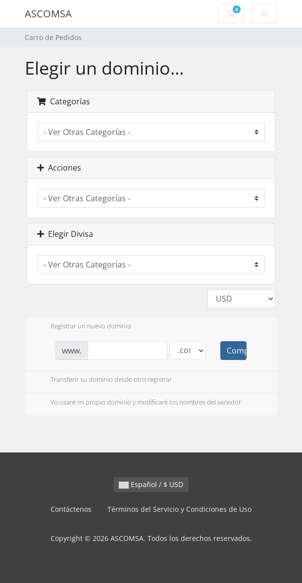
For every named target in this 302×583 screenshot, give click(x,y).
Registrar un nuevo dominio (83, 326)
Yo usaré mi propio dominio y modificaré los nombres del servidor (138, 403)
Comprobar (237, 350)
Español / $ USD (151, 484)
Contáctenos (71, 509)
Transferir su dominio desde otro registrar (103, 380)
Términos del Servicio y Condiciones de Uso (179, 509)
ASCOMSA (48, 13)
